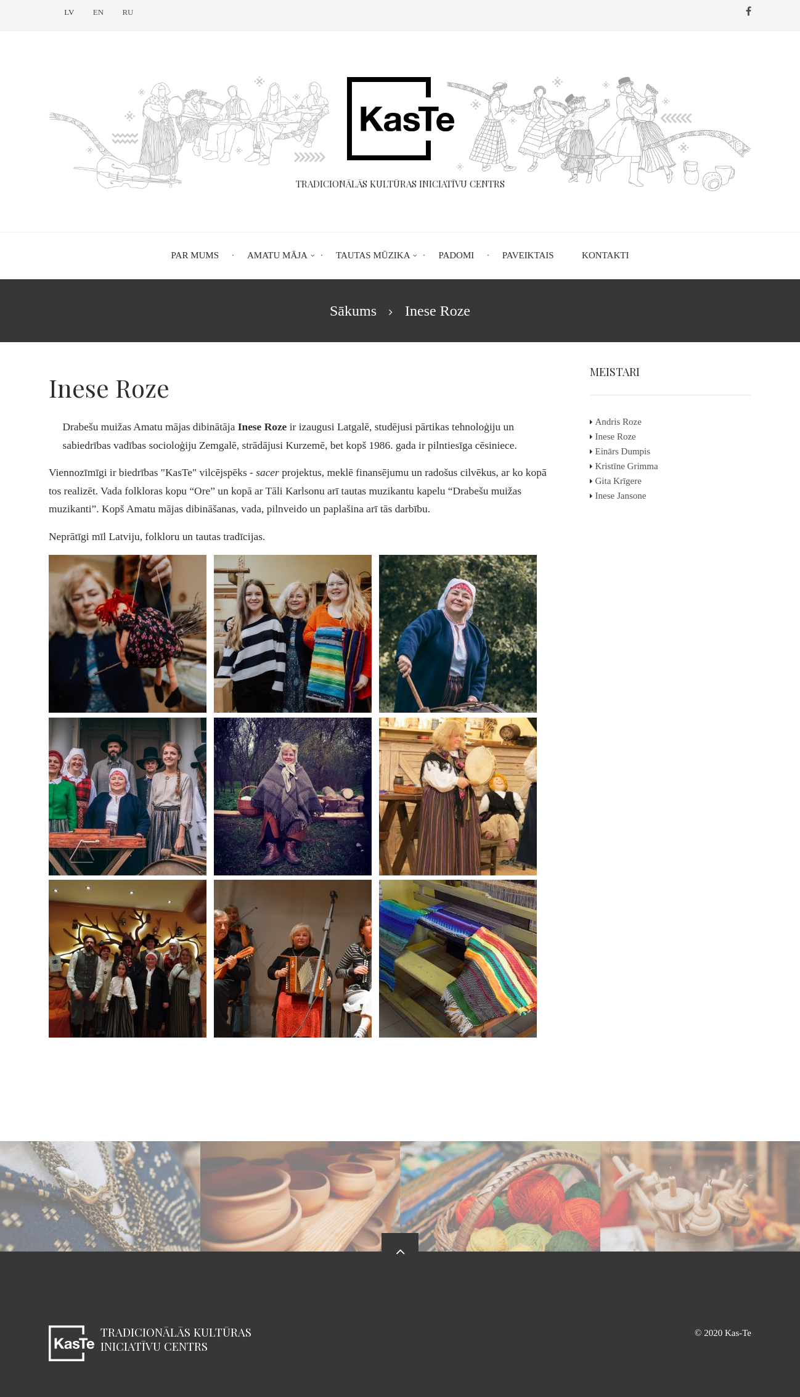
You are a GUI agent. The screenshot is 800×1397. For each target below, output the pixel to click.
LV (69, 12)
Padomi (456, 255)
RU (127, 12)
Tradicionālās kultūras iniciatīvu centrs (175, 1338)
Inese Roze (622, 436)
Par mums (195, 255)
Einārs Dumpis (629, 451)
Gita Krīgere (625, 481)
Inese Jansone (627, 496)
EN (98, 12)
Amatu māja (277, 255)
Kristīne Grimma (633, 466)
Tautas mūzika (373, 255)
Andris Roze (625, 422)
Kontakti (605, 255)
